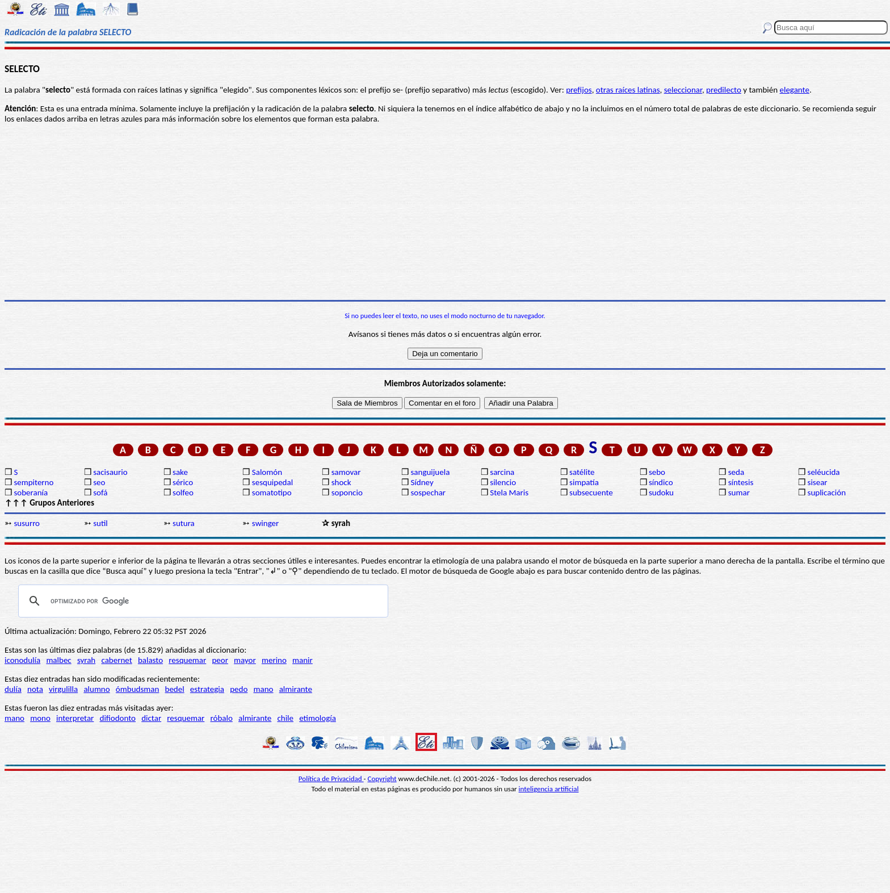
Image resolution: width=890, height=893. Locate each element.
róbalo (221, 718)
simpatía (584, 482)
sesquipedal (272, 482)
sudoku (661, 492)
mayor (245, 660)
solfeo (183, 492)
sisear (818, 482)
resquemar (187, 660)
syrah (86, 660)
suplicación (827, 492)
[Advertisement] (445, 211)
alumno (96, 689)
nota (35, 689)
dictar (151, 718)
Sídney (421, 482)
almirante (295, 689)
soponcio (347, 492)
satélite (581, 472)
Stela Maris (509, 492)
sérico (183, 482)
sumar (739, 492)
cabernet (116, 660)
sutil (100, 523)
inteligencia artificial (549, 788)
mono (40, 718)
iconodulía (22, 660)
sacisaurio (110, 472)
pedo (238, 689)
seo (99, 482)
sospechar (428, 492)
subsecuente (591, 492)
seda (736, 472)
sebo (657, 472)
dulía (13, 689)
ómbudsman (137, 689)
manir (302, 660)
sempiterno (33, 482)
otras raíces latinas (628, 90)
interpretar (75, 718)
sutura (184, 523)
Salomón (267, 472)
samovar (346, 472)
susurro (27, 523)
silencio (503, 482)
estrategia (207, 689)
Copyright (382, 778)
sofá (100, 492)
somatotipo (272, 492)
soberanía (31, 492)
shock (341, 482)
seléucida (824, 472)
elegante (794, 90)
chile (285, 718)
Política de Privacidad (331, 778)
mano (264, 689)
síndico (661, 482)
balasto (150, 660)
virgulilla (63, 689)
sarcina (502, 472)
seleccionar (683, 90)
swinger (265, 523)
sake (180, 472)
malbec (58, 660)
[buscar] (201, 601)
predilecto (723, 90)
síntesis (741, 482)
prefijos (579, 90)
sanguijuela (430, 472)
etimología (317, 718)
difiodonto (118, 718)
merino (274, 660)
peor (220, 660)
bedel (174, 689)
